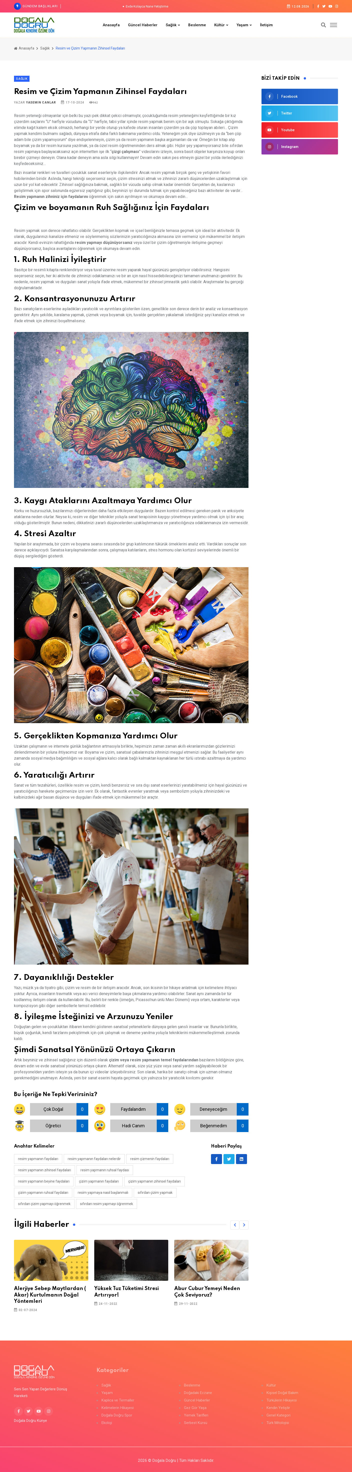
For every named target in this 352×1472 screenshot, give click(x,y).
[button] (234, 1225)
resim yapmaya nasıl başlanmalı (103, 1193)
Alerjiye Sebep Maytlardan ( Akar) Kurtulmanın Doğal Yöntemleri (50, 1295)
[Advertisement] (300, 195)
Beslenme (197, 25)
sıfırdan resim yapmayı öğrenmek (106, 1204)
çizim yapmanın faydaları (99, 1181)
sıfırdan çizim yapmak (155, 1193)
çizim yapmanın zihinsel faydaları (154, 1181)
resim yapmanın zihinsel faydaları (44, 1170)
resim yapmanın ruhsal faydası (104, 1170)
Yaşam (242, 25)
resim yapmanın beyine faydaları (44, 1181)
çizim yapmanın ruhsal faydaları (43, 1193)
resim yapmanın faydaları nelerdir (94, 1159)
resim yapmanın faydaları (38, 1159)
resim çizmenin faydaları (149, 1159)
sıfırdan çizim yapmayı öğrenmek (44, 1204)
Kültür (219, 25)
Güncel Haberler (143, 25)
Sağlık (171, 25)
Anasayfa (111, 25)
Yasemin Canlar (41, 102)
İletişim (266, 25)
